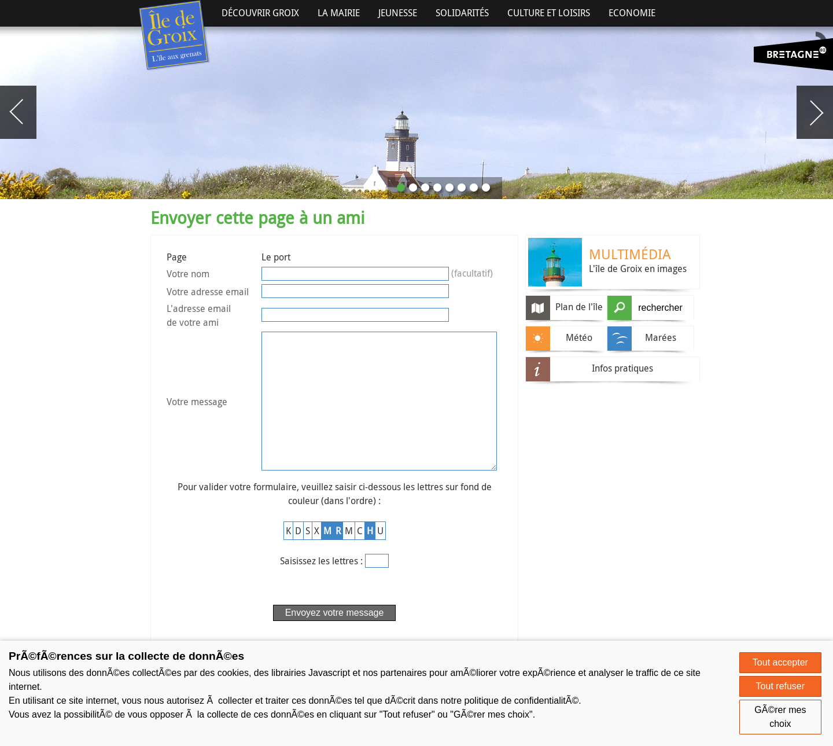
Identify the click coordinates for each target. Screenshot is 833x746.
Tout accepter (780, 662)
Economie (632, 12)
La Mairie (339, 12)
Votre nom (188, 273)
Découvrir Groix (260, 12)
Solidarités (462, 12)
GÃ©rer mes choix (780, 717)
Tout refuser (780, 686)
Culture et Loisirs (548, 12)
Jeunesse (397, 12)
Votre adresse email (208, 291)
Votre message (197, 416)
